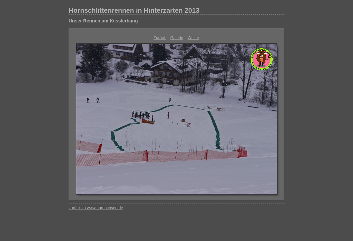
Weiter (193, 37)
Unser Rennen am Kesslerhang (103, 20)
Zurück (160, 37)
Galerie (176, 37)
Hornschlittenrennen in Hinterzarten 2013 (134, 10)
